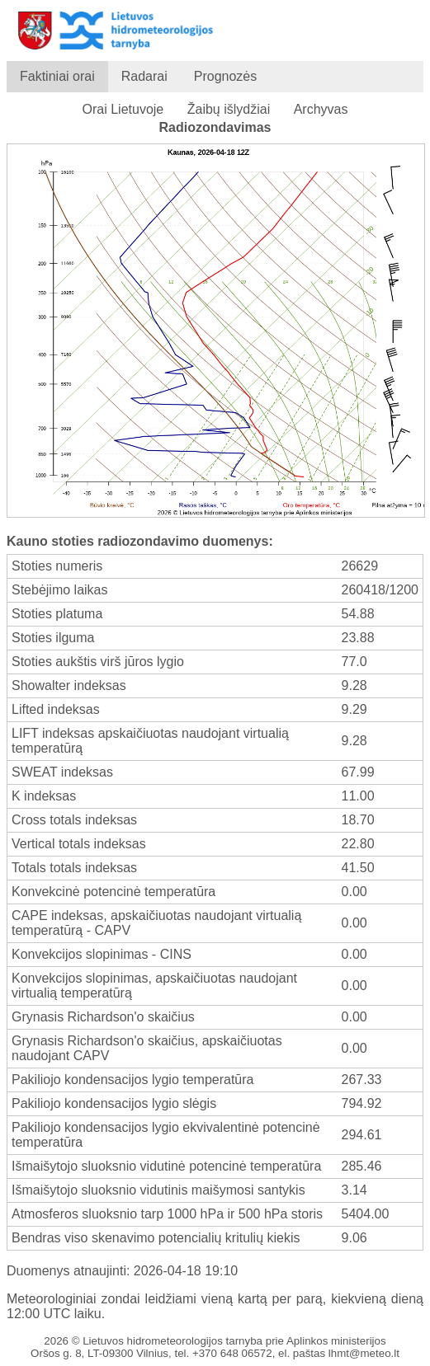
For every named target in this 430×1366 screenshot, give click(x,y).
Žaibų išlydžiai (228, 109)
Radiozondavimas (214, 127)
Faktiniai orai (57, 76)
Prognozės (226, 76)
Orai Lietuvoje (123, 109)
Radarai (144, 76)
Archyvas (321, 109)
